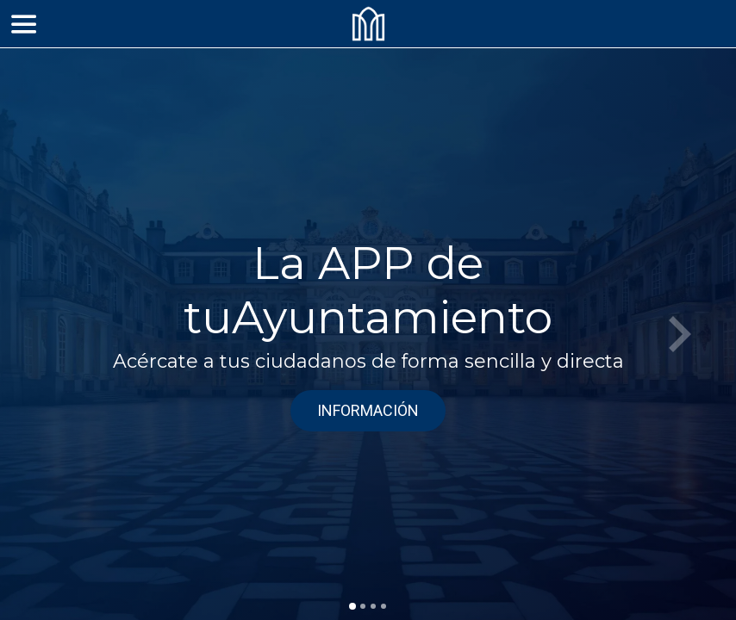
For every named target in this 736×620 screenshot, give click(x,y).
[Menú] (24, 24)
